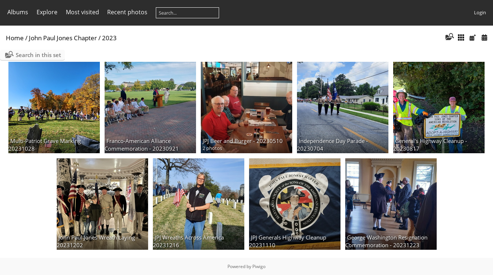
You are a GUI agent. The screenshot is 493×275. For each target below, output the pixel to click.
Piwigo (259, 266)
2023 (109, 38)
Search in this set (38, 55)
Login (480, 12)
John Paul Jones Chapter (63, 38)
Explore (47, 12)
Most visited (82, 12)
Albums (17, 12)
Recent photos (127, 12)
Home (15, 38)
